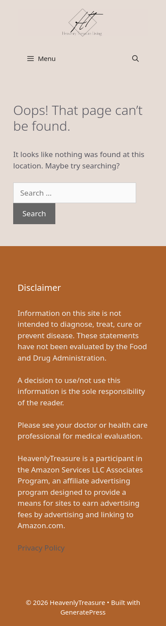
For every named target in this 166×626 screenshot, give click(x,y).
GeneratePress (82, 612)
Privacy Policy (41, 548)
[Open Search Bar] (135, 58)
